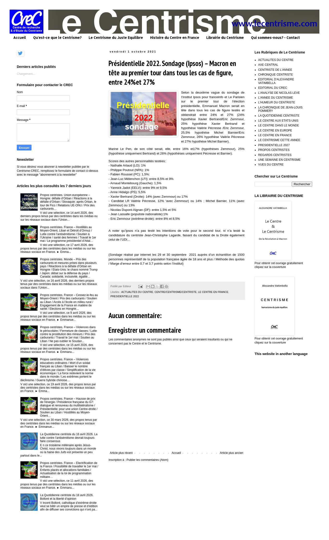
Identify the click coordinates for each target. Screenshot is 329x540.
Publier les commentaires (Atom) (147, 460)
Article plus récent (121, 453)
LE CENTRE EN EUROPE (275, 130)
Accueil (19, 38)
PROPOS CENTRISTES (274, 150)
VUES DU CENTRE (271, 164)
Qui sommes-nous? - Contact (275, 38)
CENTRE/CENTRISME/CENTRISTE (176, 292)
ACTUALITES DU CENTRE (137, 292)
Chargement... (26, 74)
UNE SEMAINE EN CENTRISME (279, 159)
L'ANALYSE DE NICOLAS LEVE (279, 93)
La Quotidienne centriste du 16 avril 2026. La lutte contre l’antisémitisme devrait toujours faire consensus (68, 438)
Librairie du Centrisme (225, 38)
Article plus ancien (231, 453)
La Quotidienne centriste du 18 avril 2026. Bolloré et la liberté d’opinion (66, 496)
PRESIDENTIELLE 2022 (124, 296)
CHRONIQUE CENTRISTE (275, 74)
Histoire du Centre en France (174, 38)
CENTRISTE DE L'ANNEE (275, 69)
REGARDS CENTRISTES (275, 155)
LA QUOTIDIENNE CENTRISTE (278, 115)
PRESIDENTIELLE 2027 (274, 145)
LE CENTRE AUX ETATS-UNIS (278, 120)
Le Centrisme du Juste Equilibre (116, 38)
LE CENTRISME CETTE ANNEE (279, 140)
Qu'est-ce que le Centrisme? (57, 38)
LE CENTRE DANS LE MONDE (278, 125)
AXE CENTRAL (268, 64)
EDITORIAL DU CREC (272, 87)
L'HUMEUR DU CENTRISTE (276, 102)
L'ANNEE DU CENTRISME (275, 97)
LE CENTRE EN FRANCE (213, 292)
